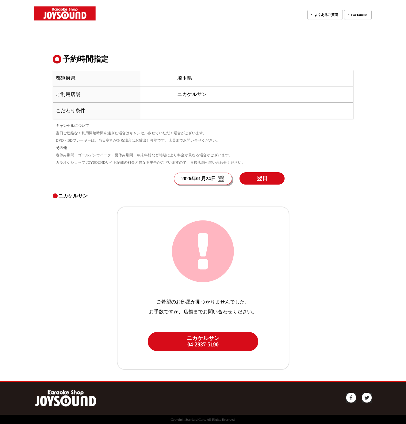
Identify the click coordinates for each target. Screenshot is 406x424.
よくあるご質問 (326, 15)
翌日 (262, 178)
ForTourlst (359, 15)
